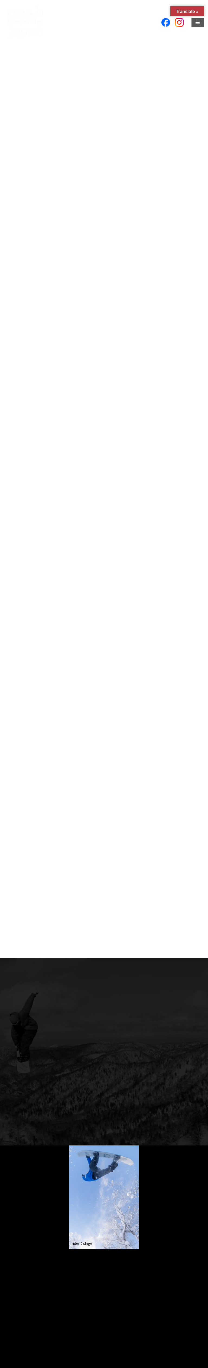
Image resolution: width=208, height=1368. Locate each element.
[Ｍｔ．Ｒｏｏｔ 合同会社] (25, 22)
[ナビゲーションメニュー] (197, 22)
